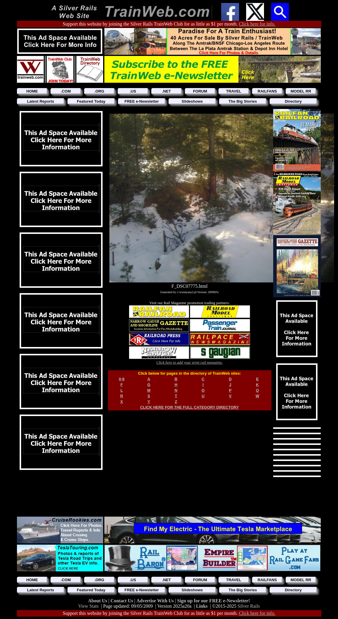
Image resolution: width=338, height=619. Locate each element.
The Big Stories (243, 101)
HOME (32, 91)
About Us (98, 600)
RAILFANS (267, 91)
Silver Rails (249, 606)
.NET (166, 91)
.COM (66, 91)
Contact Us (122, 600)
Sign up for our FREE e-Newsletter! (213, 600)
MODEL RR (300, 91)
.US (133, 91)
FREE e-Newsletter (142, 101)
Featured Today (91, 101)
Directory (293, 101)
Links (201, 606)
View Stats (88, 606)
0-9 (122, 379)
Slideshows (192, 101)
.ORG (99, 91)
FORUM (200, 91)
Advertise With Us (155, 600)
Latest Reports (40, 101)
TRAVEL (233, 91)
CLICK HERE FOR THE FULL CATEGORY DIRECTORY (189, 407)
